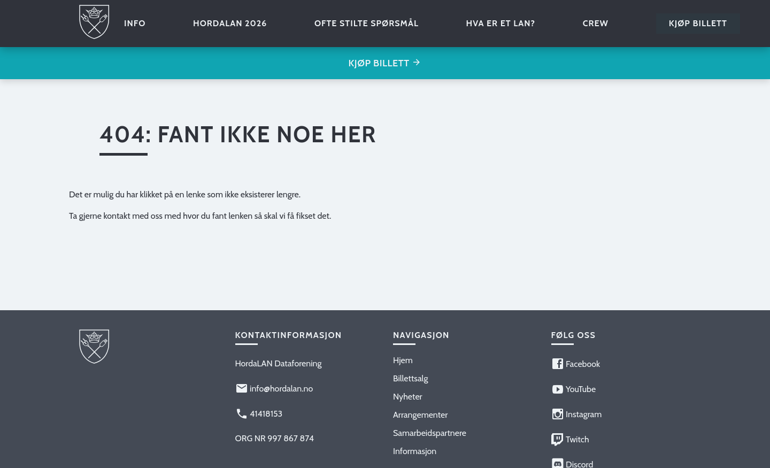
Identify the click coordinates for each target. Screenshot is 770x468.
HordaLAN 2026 (230, 23)
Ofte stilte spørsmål (366, 23)
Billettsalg (410, 378)
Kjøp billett (698, 23)
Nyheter (407, 397)
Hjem (403, 360)
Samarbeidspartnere (429, 433)
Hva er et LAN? (501, 23)
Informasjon (414, 451)
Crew (596, 23)
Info (134, 23)
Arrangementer (420, 415)
